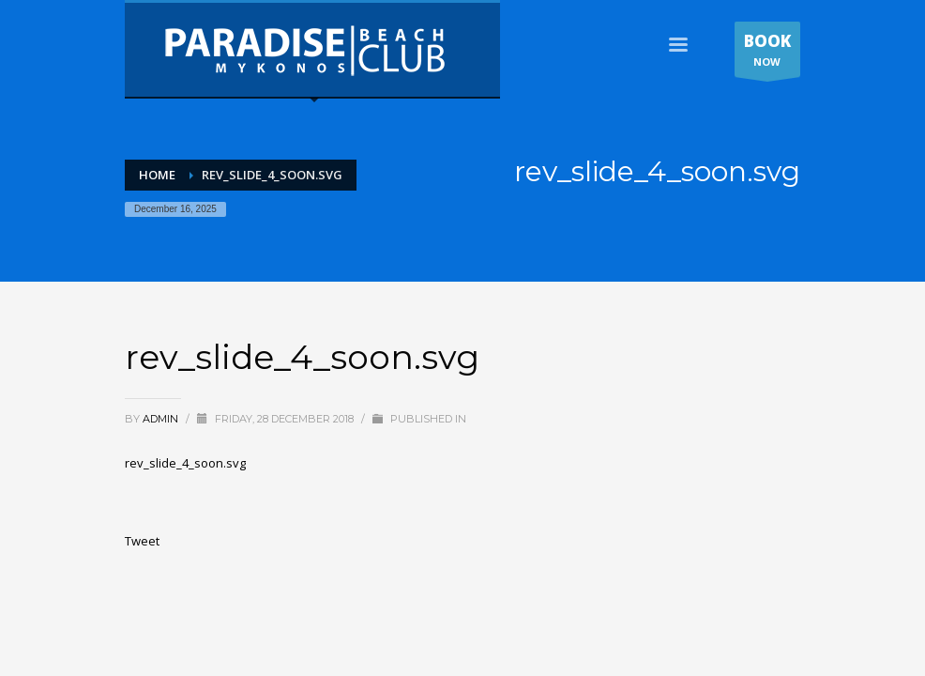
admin (162, 418)
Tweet (142, 540)
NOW (767, 53)
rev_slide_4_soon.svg (185, 462)
